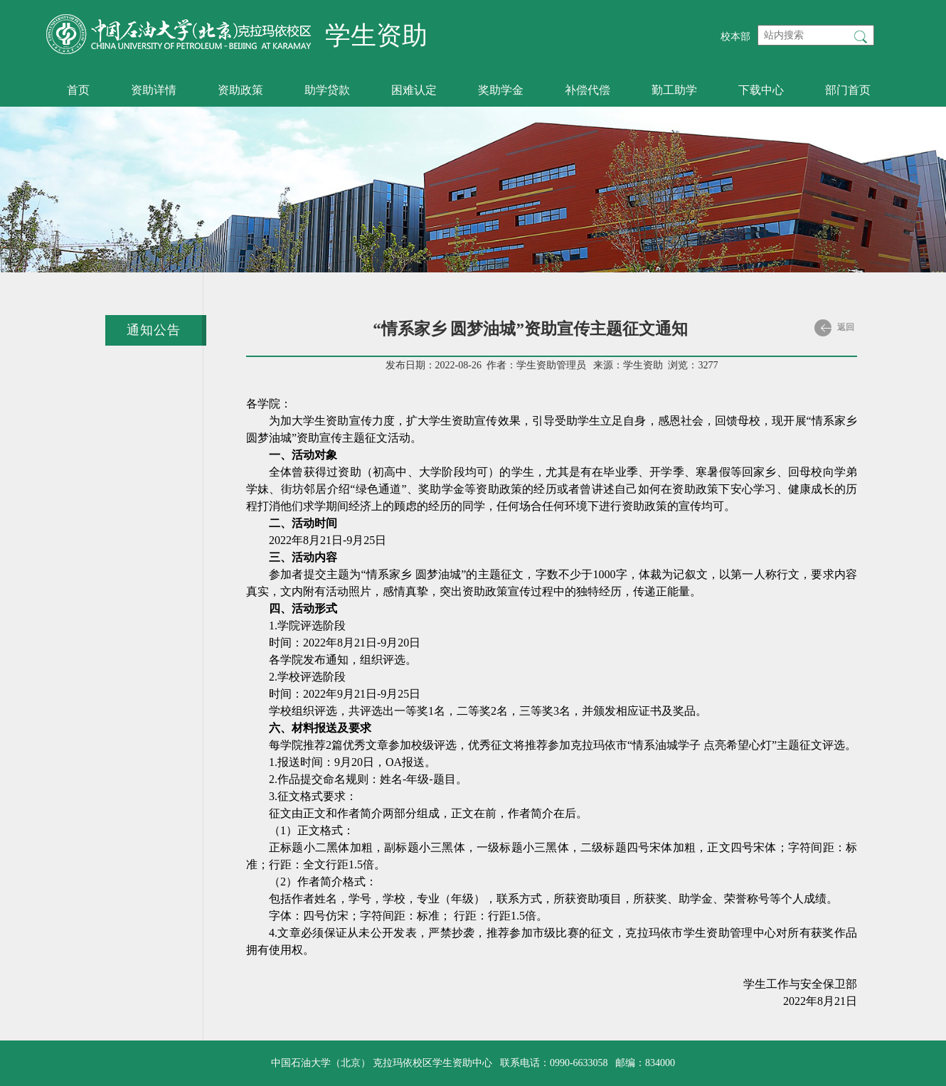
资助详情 (153, 90)
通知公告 (154, 330)
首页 (78, 90)
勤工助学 (674, 90)
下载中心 (761, 90)
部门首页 (848, 90)
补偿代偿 (587, 90)
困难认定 (414, 90)
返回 (834, 327)
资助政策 (240, 90)
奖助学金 (501, 90)
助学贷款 (327, 90)
